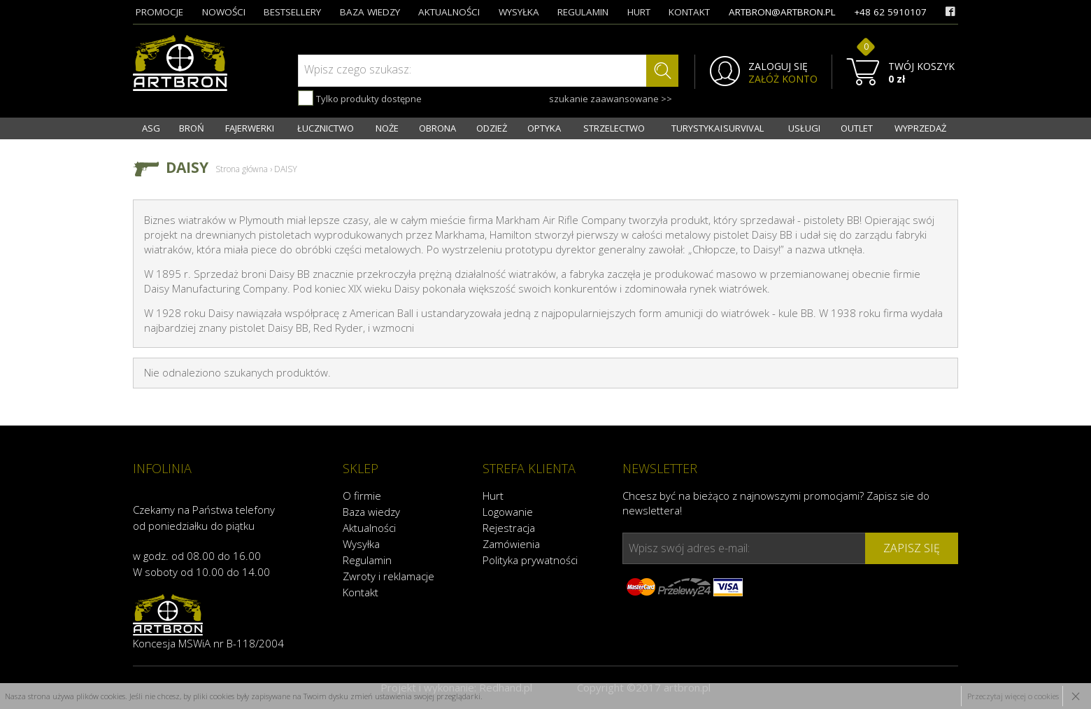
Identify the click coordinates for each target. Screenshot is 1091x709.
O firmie (362, 496)
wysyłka (519, 12)
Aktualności (369, 528)
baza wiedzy (370, 12)
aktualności (449, 12)
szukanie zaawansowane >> (610, 98)
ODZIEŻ (491, 128)
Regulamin (367, 560)
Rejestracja (509, 528)
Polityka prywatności (530, 560)
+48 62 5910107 (890, 12)
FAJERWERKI (249, 128)
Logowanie (508, 512)
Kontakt (360, 592)
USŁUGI (804, 128)
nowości (223, 12)
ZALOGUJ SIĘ (778, 66)
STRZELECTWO (614, 128)
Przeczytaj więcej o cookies (1013, 696)
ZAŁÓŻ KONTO (783, 79)
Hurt (493, 496)
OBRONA (437, 128)
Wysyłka (361, 544)
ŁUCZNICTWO (325, 128)
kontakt (689, 12)
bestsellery (292, 12)
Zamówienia (511, 544)
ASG (151, 128)
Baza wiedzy (371, 512)
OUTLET (857, 128)
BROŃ (191, 128)
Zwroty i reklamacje (388, 576)
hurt (638, 12)
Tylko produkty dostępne (360, 98)
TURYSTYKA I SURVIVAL (717, 128)
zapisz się (911, 548)
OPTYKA (544, 128)
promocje (159, 12)
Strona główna (241, 169)
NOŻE (387, 128)
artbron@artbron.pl (782, 12)
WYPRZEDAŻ (920, 128)
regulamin (582, 12)
